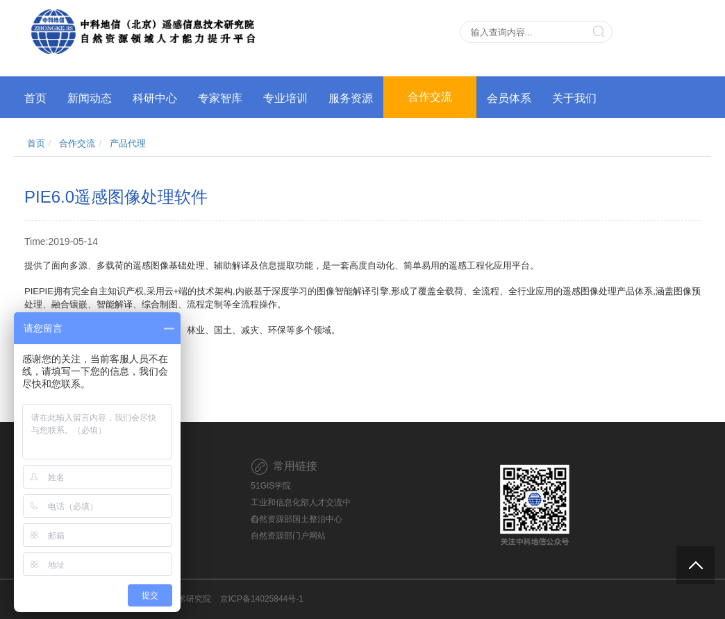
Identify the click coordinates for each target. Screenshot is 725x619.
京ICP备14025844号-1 (261, 599)
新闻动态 (89, 98)
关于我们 (574, 98)
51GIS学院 (271, 486)
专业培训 (285, 98)
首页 (35, 98)
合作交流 (430, 97)
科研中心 (155, 98)
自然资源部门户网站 (288, 536)
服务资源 (350, 98)
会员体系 (509, 98)
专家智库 (220, 98)
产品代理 (128, 143)
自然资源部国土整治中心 (296, 519)
